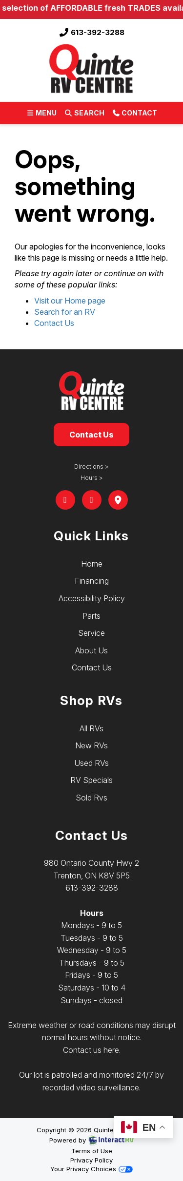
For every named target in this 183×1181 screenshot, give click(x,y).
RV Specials (91, 780)
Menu (43, 115)
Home (91, 564)
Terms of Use (91, 1151)
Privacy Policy (91, 1160)
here (111, 1050)
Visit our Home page (69, 300)
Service (91, 633)
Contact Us (54, 323)
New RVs (91, 745)
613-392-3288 (91, 32)
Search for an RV (64, 312)
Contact (134, 115)
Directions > (91, 466)
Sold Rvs (91, 797)
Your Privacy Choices (91, 1169)
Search (83, 115)
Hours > (92, 477)
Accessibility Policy (92, 598)
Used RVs (91, 763)
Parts (91, 616)
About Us (91, 650)
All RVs (91, 728)
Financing (92, 581)
